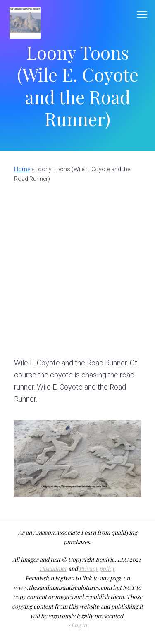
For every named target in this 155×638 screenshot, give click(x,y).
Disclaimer (53, 568)
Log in (79, 625)
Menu (142, 14)
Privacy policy (97, 568)
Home (22, 169)
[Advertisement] (77, 265)
